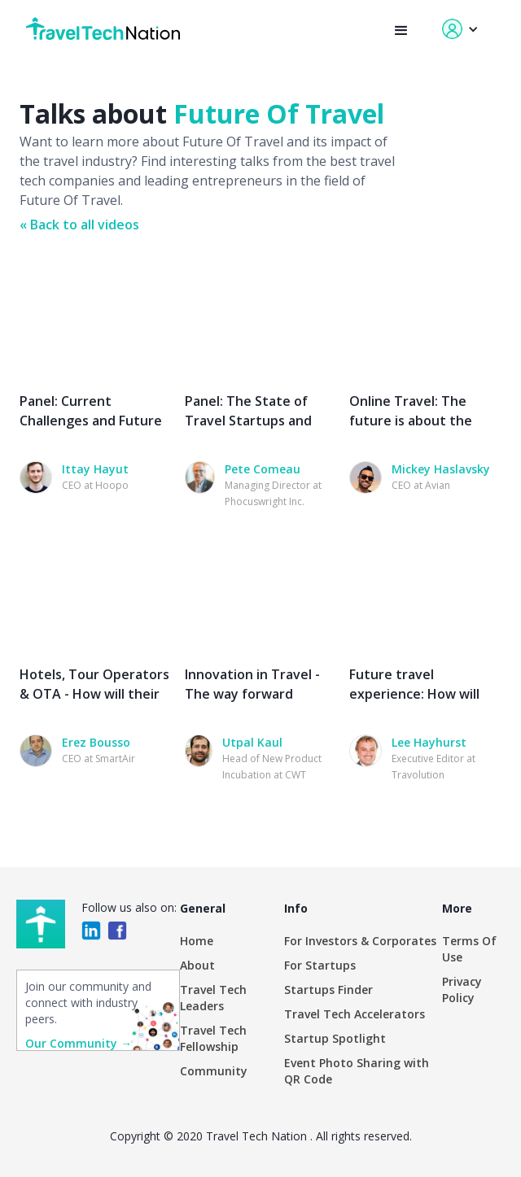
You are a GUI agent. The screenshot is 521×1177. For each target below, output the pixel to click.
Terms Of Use (469, 949)
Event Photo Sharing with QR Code (356, 1071)
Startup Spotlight (335, 1038)
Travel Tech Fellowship (213, 1038)
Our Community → (78, 1043)
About (197, 965)
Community (213, 1071)
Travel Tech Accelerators (354, 1014)
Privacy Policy (462, 989)
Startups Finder (328, 989)
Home (196, 940)
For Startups (320, 965)
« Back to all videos (79, 224)
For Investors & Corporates (360, 940)
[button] (401, 31)
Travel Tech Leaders (213, 998)
